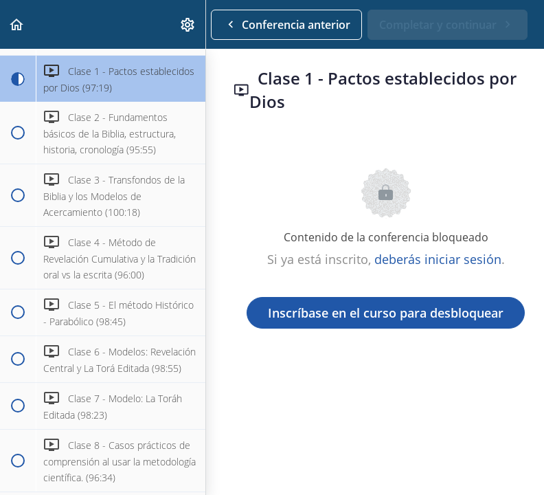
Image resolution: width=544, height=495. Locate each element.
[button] (17, 24)
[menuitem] (188, 24)
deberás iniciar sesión (437, 259)
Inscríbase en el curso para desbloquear (385, 313)
